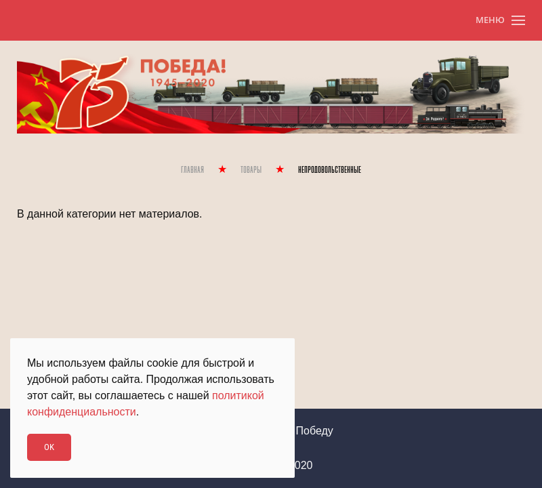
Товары (251, 170)
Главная (192, 170)
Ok (49, 447)
